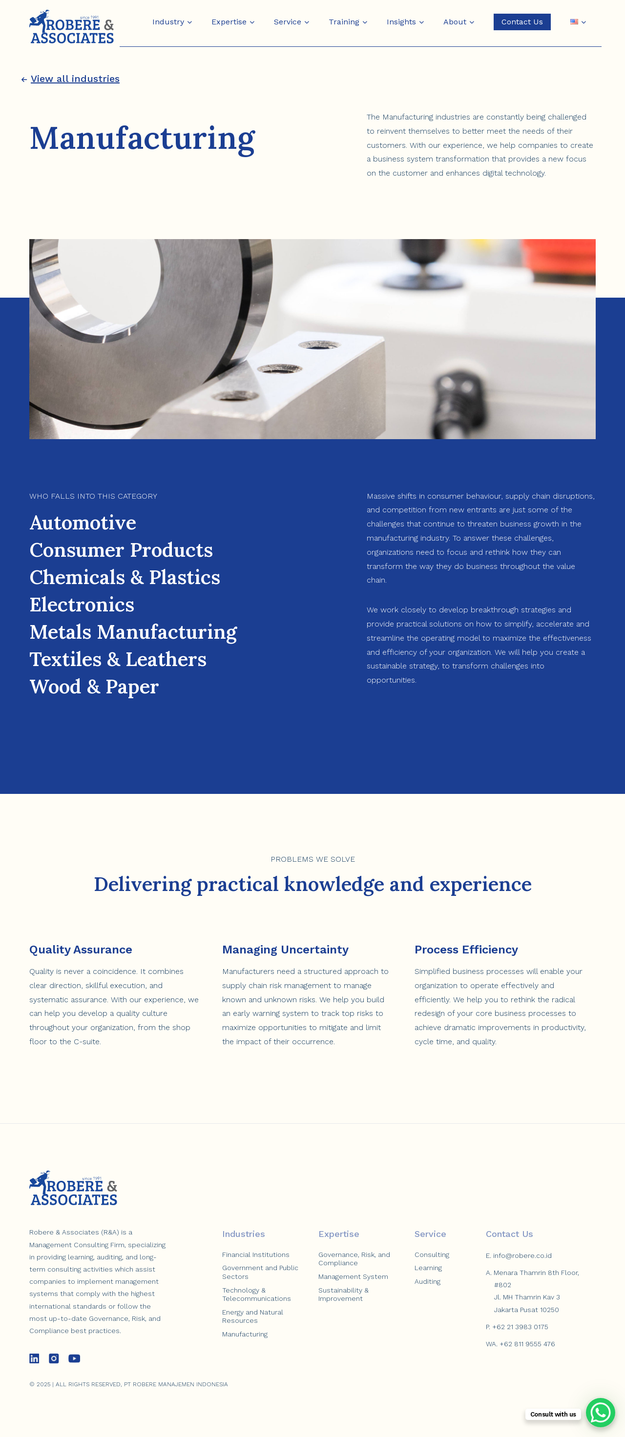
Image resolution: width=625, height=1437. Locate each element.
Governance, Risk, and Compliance (354, 1259)
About (454, 21)
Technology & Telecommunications (256, 1294)
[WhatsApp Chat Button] (600, 1412)
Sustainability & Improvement (343, 1294)
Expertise (229, 21)
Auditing (427, 1281)
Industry (168, 21)
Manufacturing (245, 1334)
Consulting (432, 1254)
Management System (353, 1276)
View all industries (70, 78)
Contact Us (522, 21)
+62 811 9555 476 (527, 1344)
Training (344, 21)
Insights (401, 21)
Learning (428, 1268)
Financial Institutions (256, 1254)
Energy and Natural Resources (252, 1316)
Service (287, 21)
